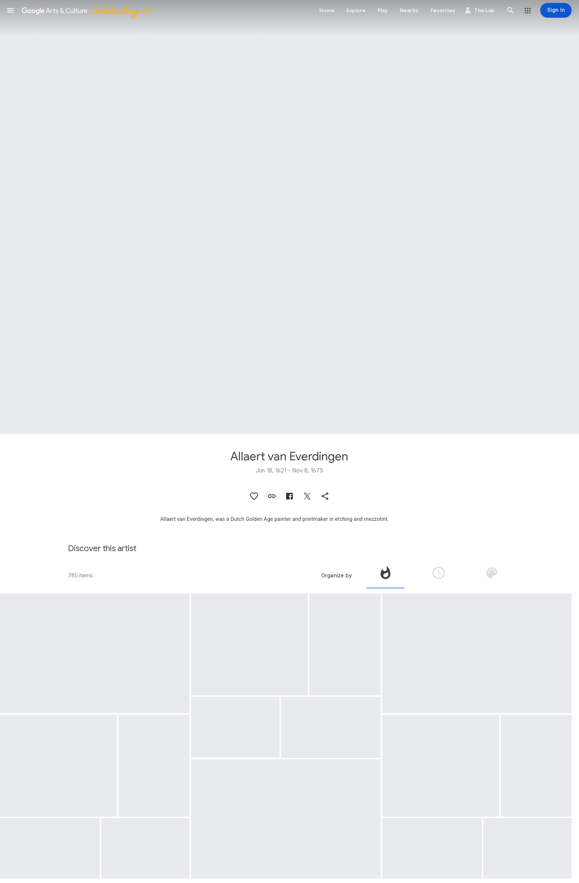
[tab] (385, 575)
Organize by (336, 575)
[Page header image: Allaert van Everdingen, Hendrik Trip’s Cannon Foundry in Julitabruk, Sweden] (289, 217)
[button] (10, 10)
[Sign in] (556, 10)
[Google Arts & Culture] (86, 10)
